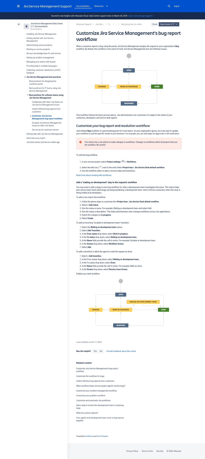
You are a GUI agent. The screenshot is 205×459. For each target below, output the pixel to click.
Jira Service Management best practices (43, 77)
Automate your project (35, 138)
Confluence (89, 436)
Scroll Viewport (102, 436)
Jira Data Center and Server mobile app (43, 142)
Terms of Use (147, 451)
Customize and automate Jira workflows (93, 400)
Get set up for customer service (45, 130)
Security (159, 451)
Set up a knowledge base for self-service (43, 53)
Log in (176, 6)
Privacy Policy (132, 451)
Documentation (83, 6)
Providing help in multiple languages (41, 66)
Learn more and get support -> (141, 16)
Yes (95, 351)
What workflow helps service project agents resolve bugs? (100, 386)
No (101, 351)
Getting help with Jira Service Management (44, 134)
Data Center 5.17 (169, 24)
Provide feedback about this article (121, 351)
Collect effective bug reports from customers (95, 381)
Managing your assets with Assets (41, 62)
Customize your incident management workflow (96, 391)
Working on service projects (38, 49)
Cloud (154, 24)
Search (169, 6)
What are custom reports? (87, 413)
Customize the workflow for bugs (90, 376)
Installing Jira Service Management (41, 34)
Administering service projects (39, 45)
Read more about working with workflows (93, 175)
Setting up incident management (40, 57)
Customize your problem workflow (90, 395)
